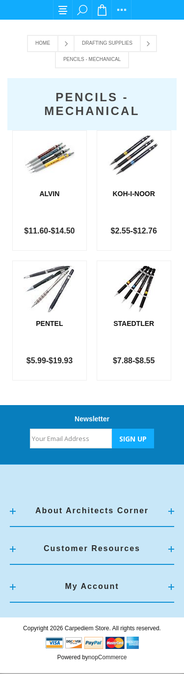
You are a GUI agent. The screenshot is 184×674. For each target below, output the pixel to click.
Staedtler (134, 324)
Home (42, 43)
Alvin (50, 194)
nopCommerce (107, 658)
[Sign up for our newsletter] (71, 439)
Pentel (49, 324)
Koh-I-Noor (134, 194)
